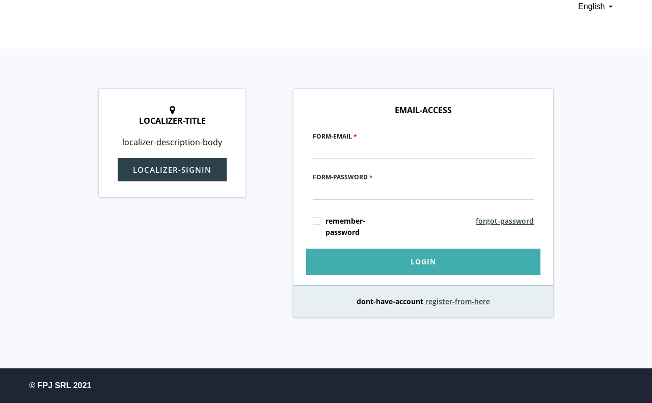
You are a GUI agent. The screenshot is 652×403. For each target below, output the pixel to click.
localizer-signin (172, 170)
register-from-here (457, 301)
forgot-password (505, 221)
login (423, 261)
